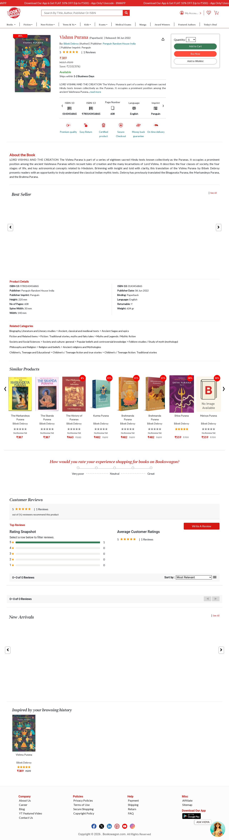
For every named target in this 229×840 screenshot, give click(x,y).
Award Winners (162, 24)
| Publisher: (112, 43)
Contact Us (26, 817)
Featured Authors (187, 24)
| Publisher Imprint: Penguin (75, 47)
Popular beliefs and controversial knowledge (101, 341)
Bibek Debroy (71, 43)
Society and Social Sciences (24, 341)
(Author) (84, 43)
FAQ (131, 813)
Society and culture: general (58, 341)
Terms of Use (81, 804)
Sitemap (187, 804)
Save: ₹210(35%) (70, 66)
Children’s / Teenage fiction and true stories (77, 352)
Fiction (27, 24)
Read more (95, 91)
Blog (22, 809)
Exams (102, 24)
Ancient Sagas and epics (115, 330)
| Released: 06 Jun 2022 (117, 37)
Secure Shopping (83, 809)
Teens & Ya (68, 24)
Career (23, 804)
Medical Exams (123, 24)
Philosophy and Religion (22, 347)
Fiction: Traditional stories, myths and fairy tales (67, 336)
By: (69, 43)
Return (132, 809)
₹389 (63, 58)
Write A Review (201, 526)
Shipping (133, 804)
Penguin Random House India (119, 43)
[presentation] (62, 105)
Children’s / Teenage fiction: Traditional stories (130, 352)
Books (10, 24)
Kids (86, 24)
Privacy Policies (83, 800)
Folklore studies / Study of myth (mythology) (153, 341)
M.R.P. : (66, 62)
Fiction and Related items (23, 336)
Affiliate (187, 800)
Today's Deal (210, 24)
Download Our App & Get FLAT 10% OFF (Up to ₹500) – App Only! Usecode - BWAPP (89, 3)
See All (213, 193)
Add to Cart (195, 46)
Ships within (77, 76)
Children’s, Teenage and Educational (29, 352)
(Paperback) (96, 37)
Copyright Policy (83, 813)
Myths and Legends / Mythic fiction (116, 336)
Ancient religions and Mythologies (82, 347)
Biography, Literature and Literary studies (32, 330)
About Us (25, 800)
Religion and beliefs (49, 347)
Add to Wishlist (195, 61)
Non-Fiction (47, 24)
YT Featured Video (30, 813)
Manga (142, 24)
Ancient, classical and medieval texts (78, 330)
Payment (133, 800)
